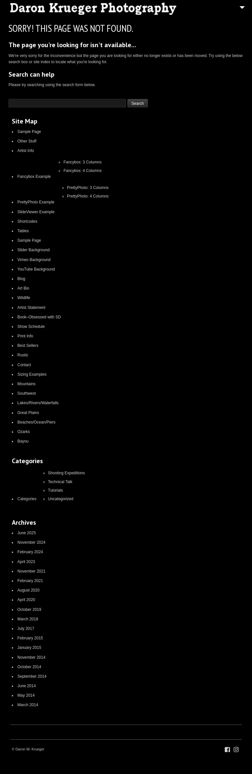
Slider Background (33, 250)
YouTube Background (36, 269)
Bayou (23, 441)
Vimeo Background (34, 259)
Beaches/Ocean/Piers (36, 422)
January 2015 (29, 647)
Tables (23, 231)
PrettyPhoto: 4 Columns (88, 196)
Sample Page (29, 131)
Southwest (26, 393)
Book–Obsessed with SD (39, 317)
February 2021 (30, 580)
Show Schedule (31, 326)
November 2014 (31, 657)
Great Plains (28, 412)
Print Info (25, 336)
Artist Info (25, 150)
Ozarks (23, 431)
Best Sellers (27, 345)
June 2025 (26, 533)
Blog (21, 278)
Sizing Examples (32, 374)
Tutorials (55, 490)
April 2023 (26, 561)
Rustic (22, 355)
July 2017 (25, 628)
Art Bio (23, 288)
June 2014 (26, 686)
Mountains (26, 384)
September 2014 (32, 676)
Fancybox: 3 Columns (82, 162)
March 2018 (27, 619)
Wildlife (23, 297)
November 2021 (31, 571)
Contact (24, 365)
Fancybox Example (34, 176)
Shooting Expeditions (66, 473)
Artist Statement (31, 307)
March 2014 (27, 705)
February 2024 (30, 552)
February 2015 (30, 638)
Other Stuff (26, 141)
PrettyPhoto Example (35, 202)
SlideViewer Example (35, 212)
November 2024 (31, 542)
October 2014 (29, 667)
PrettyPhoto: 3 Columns (88, 187)
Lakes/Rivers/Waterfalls (38, 403)
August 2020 (28, 590)
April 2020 (26, 599)
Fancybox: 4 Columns (82, 170)
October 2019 (29, 609)
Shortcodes (27, 221)
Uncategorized (60, 499)
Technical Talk (60, 482)
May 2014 (26, 695)
